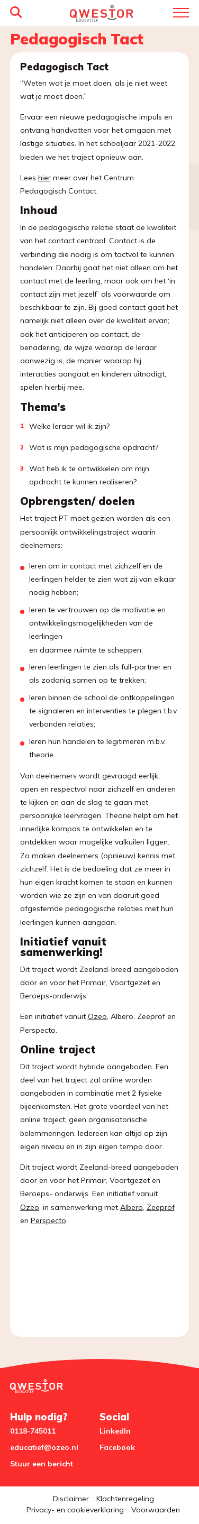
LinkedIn (115, 1431)
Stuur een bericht (41, 1463)
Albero (131, 1207)
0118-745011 (33, 1431)
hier (44, 177)
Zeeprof (161, 1207)
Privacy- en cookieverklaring (75, 1509)
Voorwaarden (155, 1509)
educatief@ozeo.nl (44, 1447)
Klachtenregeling (125, 1498)
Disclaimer (71, 1498)
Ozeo (97, 1016)
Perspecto (48, 1220)
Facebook (117, 1447)
